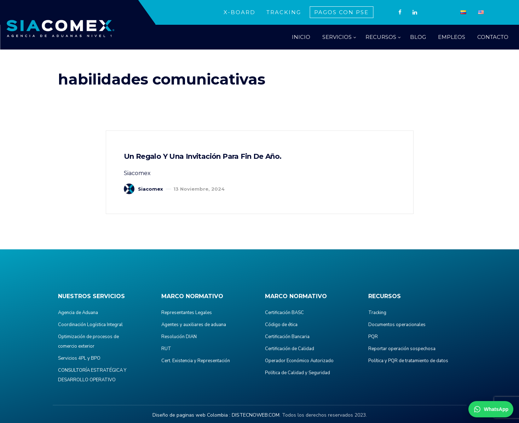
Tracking (377, 312)
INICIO (301, 37)
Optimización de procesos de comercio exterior (88, 341)
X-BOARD (239, 12)
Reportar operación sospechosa (402, 349)
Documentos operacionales (397, 324)
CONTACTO (492, 37)
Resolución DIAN (179, 337)
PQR (373, 337)
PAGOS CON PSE (341, 12)
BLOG (418, 37)
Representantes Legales (186, 312)
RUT (166, 349)
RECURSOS (380, 37)
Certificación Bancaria (287, 337)
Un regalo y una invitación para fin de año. (203, 156)
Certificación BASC (284, 312)
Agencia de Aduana (78, 312)
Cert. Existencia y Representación (195, 361)
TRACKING (283, 12)
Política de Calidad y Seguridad (297, 373)
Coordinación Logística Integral (90, 324)
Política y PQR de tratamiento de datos (408, 361)
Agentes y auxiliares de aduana (193, 324)
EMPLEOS (451, 37)
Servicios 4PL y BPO (79, 358)
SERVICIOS (337, 37)
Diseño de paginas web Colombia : (191, 415)
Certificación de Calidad (289, 349)
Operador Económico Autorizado (299, 361)
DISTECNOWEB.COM (255, 415)
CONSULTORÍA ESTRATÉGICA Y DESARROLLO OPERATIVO (92, 375)
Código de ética (281, 324)
